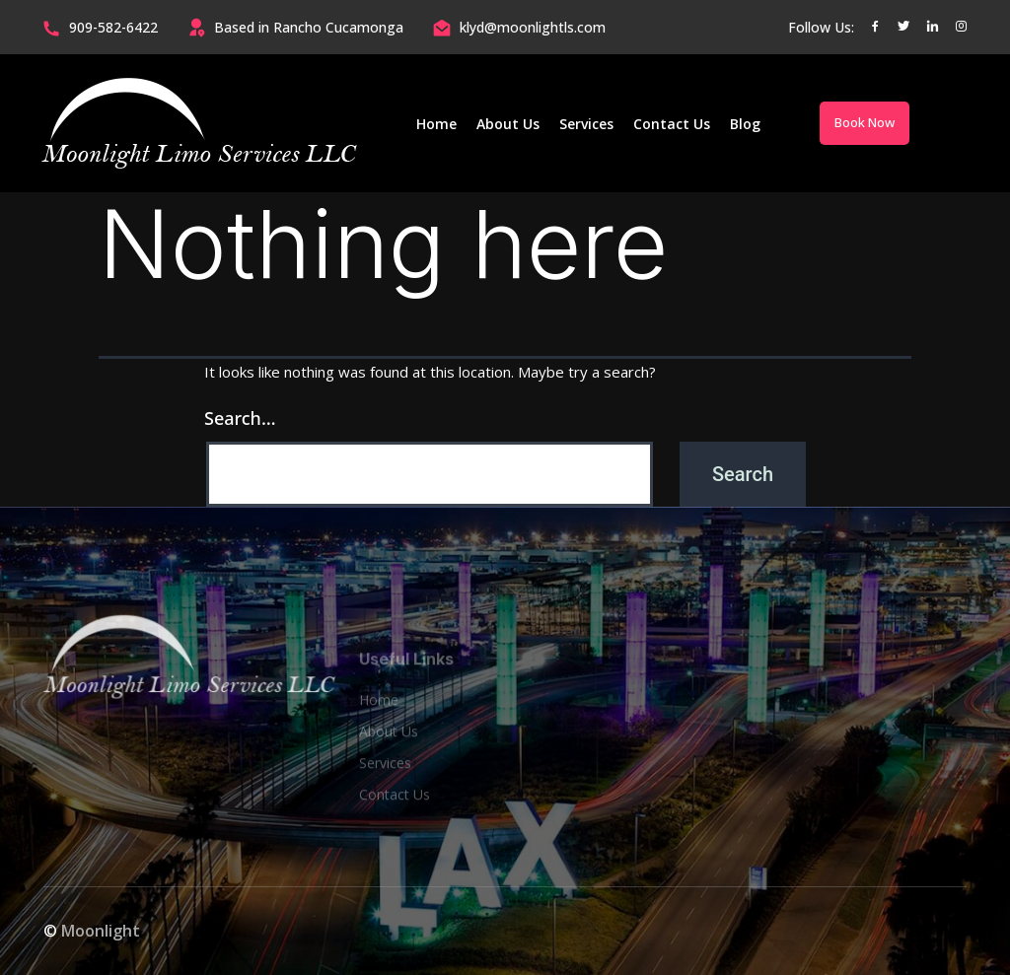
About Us (508, 123)
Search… (240, 418)
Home (436, 123)
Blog (745, 123)
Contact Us (671, 123)
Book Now (864, 122)
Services (586, 123)
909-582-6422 (113, 27)
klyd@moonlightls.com (533, 27)
